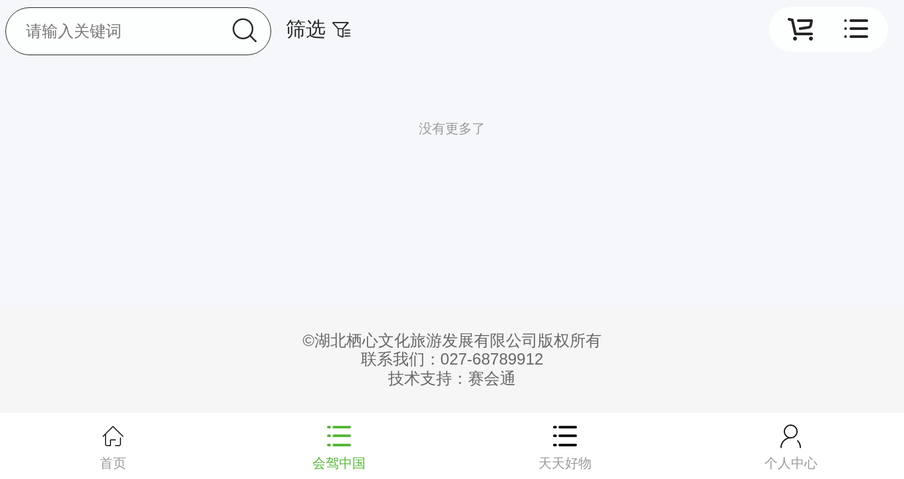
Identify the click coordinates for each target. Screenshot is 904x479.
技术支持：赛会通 (452, 378)
